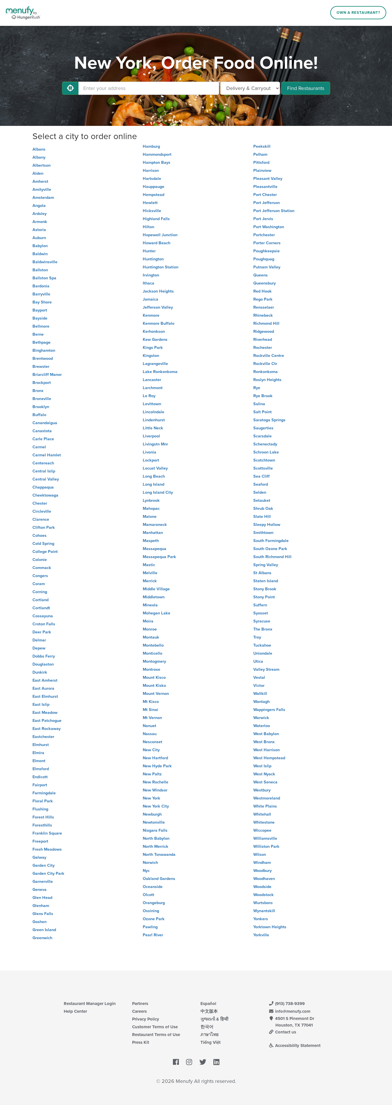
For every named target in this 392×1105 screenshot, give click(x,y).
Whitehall (262, 814)
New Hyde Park (157, 766)
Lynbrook (151, 500)
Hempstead (153, 194)
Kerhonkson (154, 331)
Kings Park (153, 347)
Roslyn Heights (267, 379)
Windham (262, 862)
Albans (38, 149)
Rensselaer (263, 307)
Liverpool (151, 436)
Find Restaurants (305, 88)
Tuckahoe (262, 645)
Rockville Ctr (265, 363)
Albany (38, 157)
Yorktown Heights (269, 927)
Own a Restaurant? (358, 12)
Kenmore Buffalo (158, 323)
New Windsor (155, 790)
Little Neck (153, 428)
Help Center (75, 1011)
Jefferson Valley (158, 307)
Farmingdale (44, 793)
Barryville (41, 294)
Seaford (260, 484)
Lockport (151, 460)
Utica (258, 661)
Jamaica (150, 299)
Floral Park (42, 801)
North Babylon (156, 838)
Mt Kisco (151, 701)
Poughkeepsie (266, 251)
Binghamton (43, 350)
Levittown (152, 403)
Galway (39, 857)
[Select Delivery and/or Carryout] (250, 88)
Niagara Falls (155, 830)
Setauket (261, 500)
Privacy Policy (145, 1019)
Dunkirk (39, 672)
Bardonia (40, 286)
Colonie (39, 559)
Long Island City (158, 492)
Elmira (38, 752)
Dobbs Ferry (43, 656)
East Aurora (43, 688)
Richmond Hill (266, 323)
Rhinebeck (263, 315)
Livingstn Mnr (155, 444)
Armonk (39, 221)
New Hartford (155, 758)
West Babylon (266, 733)
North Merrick (155, 846)
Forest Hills (43, 817)
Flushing (40, 809)
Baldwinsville (44, 262)
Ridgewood (263, 331)
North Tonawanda (159, 854)
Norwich (150, 862)
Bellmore (40, 326)
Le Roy (149, 395)
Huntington (153, 259)
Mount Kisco (154, 677)
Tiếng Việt (210, 1042)
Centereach (43, 463)
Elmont (38, 760)
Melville (150, 572)
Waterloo (261, 725)
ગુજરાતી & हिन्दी (214, 1019)
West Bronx (264, 741)
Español (208, 1003)
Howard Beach (156, 243)
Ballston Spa (44, 278)
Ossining (151, 910)
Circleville (41, 511)
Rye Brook (263, 395)
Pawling (150, 927)
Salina (259, 403)
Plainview (262, 170)
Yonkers (260, 918)
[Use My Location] (70, 88)
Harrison (151, 170)
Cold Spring (43, 543)
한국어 (206, 1026)
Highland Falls (156, 218)
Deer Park (41, 632)
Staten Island (265, 581)
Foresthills (42, 825)
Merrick (150, 581)
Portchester (264, 234)
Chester (39, 503)
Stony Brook (264, 589)
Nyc (146, 870)
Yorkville (261, 935)
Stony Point (264, 597)
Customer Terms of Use (155, 1026)
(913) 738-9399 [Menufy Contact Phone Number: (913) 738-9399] (287, 1003)
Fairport (39, 785)
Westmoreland (266, 798)
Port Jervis (263, 218)
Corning (39, 591)
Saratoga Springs (269, 420)
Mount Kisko (154, 685)
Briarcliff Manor (47, 374)
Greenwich (42, 937)
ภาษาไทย (209, 1034)
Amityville (41, 189)
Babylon (40, 245)
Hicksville (152, 210)
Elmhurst (40, 744)
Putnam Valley (266, 267)
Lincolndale (153, 412)
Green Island (44, 929)
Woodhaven (264, 878)
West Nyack (264, 774)
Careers (139, 1011)
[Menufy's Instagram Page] (189, 1062)
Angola (39, 205)
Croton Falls (43, 624)
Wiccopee (262, 830)
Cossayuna (42, 616)
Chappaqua (43, 487)
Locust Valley (155, 468)
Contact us (282, 1032)
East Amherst (44, 680)
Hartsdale (152, 178)
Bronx (37, 390)
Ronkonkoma (265, 371)
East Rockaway (46, 728)
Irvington (151, 275)
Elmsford (40, 768)
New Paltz (152, 774)
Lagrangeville (155, 363)
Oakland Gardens (159, 878)
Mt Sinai (150, 709)
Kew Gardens (155, 339)
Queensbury (264, 283)
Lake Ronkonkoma (160, 371)
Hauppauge (153, 186)
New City (151, 749)
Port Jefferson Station (273, 210)
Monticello (152, 653)
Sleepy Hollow (266, 524)
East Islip (40, 704)
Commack (41, 567)
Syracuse (261, 621)
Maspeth (151, 540)
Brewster (40, 366)
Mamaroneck (155, 524)
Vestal (259, 677)
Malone (150, 516)
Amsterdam (43, 197)
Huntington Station (160, 267)
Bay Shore (42, 302)
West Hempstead (269, 758)
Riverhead (262, 339)
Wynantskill (264, 910)
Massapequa (154, 548)
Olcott (148, 894)
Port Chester (265, 194)
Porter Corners (267, 243)
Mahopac (151, 508)
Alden (37, 173)
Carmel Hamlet (46, 455)
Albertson (41, 165)
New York (151, 798)
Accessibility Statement (295, 1045)
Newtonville (154, 822)
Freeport (40, 841)
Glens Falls (42, 913)
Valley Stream (266, 669)
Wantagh (261, 701)
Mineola (150, 605)
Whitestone (264, 822)
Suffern (260, 605)
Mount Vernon (156, 693)
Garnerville (42, 881)
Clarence (40, 519)
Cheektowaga (45, 495)
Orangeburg (154, 902)
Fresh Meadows (47, 849)
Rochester (262, 347)
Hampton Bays (156, 162)
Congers (40, 575)
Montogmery (154, 661)
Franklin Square (47, 833)
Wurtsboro (263, 902)
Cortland (40, 599)
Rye (256, 387)
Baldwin (40, 253)
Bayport (39, 310)
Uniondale (262, 653)
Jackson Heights (158, 291)
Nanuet (149, 725)
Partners (140, 1003)
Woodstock (263, 894)
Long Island (153, 484)
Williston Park (266, 846)
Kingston (151, 355)
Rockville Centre (268, 355)
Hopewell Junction (160, 234)
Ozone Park (154, 918)
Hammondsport (157, 154)
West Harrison (266, 749)
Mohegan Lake (156, 613)
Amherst (40, 181)
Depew (38, 648)
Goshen (39, 921)
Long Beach (154, 476)
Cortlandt (41, 608)
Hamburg (151, 146)
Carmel (39, 447)
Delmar (39, 640)
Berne (38, 334)
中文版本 (209, 1011)
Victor (258, 685)
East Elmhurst (45, 696)
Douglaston (43, 664)
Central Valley (45, 479)
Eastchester (43, 736)
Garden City (43, 865)
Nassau (150, 733)
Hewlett (150, 202)
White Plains (265, 806)
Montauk (151, 637)
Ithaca (148, 283)
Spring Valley (265, 564)
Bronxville (41, 398)
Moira (148, 621)
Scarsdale (262, 436)
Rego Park (263, 299)
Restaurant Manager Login (90, 1003)
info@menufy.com (290, 1011)
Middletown (154, 597)
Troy (257, 637)
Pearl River (153, 935)
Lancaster (152, 379)
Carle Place (43, 439)
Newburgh (152, 814)
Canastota (42, 430)
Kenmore (151, 315)
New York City (156, 806)
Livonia (149, 452)
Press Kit (140, 1042)
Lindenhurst (154, 420)
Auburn (39, 237)
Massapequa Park (159, 556)
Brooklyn (40, 406)
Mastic (149, 564)
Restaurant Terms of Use (156, 1034)
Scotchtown (264, 460)
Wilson (259, 854)
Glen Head (42, 897)
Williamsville (265, 838)
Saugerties (263, 428)
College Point (45, 551)
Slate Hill (262, 516)
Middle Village (156, 589)
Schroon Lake (266, 452)
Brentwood (42, 358)
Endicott (40, 777)
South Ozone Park (270, 548)
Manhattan (153, 532)
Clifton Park (43, 527)
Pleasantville (265, 186)
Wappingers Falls (269, 709)
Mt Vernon (152, 717)
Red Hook (262, 291)
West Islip (262, 766)
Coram (38, 583)
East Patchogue (46, 720)
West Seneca (265, 782)
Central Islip (43, 471)
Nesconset (152, 741)
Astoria (39, 229)
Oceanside (153, 886)
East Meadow (44, 712)
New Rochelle (155, 782)
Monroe (150, 629)
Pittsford (261, 162)
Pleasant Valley (267, 178)
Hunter (149, 251)
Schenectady (265, 444)
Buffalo (39, 414)
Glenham (40, 905)
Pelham (260, 154)
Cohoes (39, 535)
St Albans (262, 572)
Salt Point (262, 412)
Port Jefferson (266, 202)
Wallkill (260, 693)
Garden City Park (48, 873)
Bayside (39, 318)
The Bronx (262, 629)
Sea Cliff (261, 476)
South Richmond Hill (272, 556)
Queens (260, 275)
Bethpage (41, 342)
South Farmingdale (271, 540)
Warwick (261, 717)
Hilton (148, 226)
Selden (259, 492)
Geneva (39, 889)
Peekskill (262, 146)
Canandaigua (44, 422)
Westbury (262, 790)
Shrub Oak (263, 508)
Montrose (151, 669)
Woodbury (262, 870)
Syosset (260, 613)
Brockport (41, 382)
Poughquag (263, 259)
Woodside (262, 886)
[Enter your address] (148, 88)
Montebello (153, 645)
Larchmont (153, 387)
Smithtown (263, 532)
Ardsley (39, 213)
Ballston (40, 270)
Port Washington (268, 226)
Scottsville (263, 468)
